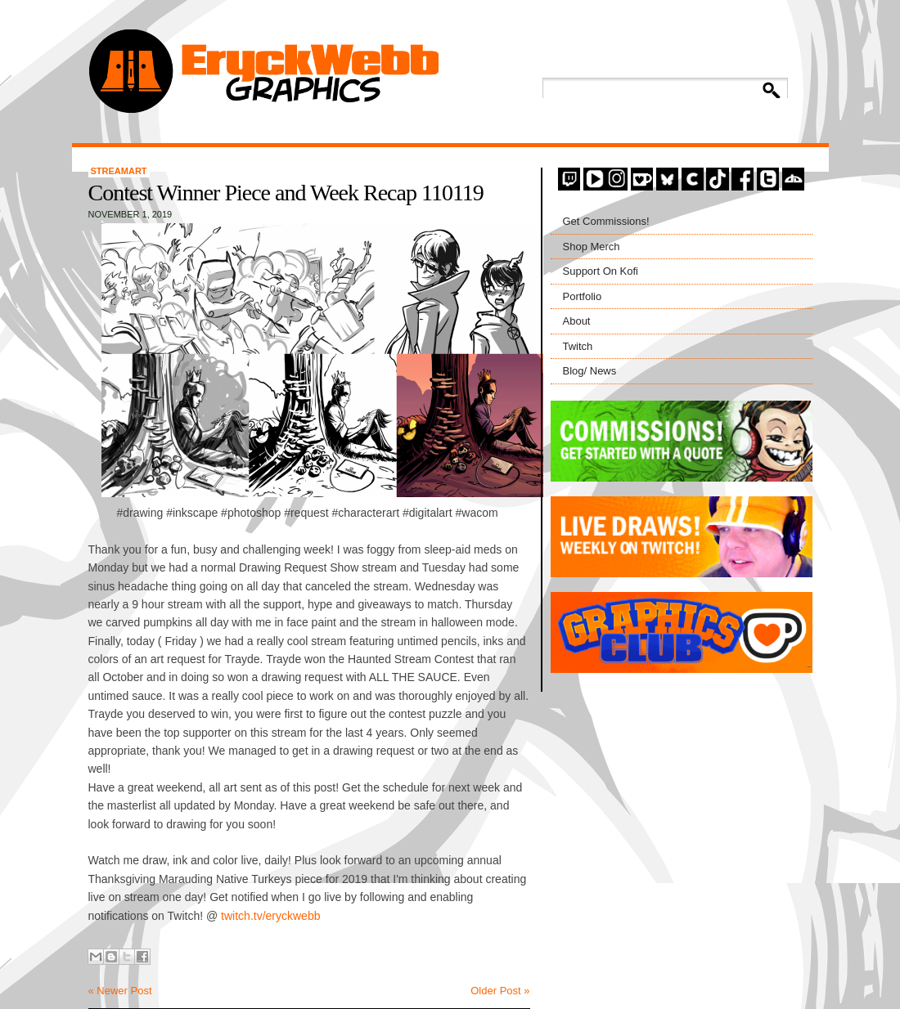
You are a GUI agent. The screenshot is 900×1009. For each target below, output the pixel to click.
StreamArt (119, 171)
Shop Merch (591, 246)
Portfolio (582, 296)
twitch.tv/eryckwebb (270, 915)
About (577, 321)
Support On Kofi (601, 271)
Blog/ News (590, 371)
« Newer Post (120, 990)
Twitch (578, 346)
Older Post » (499, 990)
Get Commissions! (606, 221)
